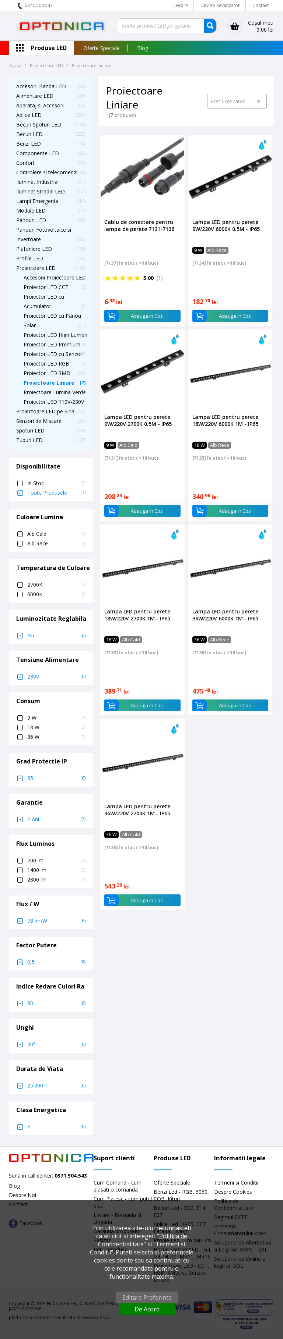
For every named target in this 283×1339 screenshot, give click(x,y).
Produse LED (49, 48)
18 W (56, 727)
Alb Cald (56, 534)
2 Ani (56, 819)
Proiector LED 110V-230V (54, 401)
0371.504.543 (39, 5)
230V (56, 676)
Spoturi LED (30, 430)
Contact (260, 5)
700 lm (56, 860)
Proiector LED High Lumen (55, 334)
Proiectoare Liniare (49, 382)
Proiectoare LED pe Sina (45, 411)
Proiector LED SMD (47, 373)
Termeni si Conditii (236, 1182)
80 (56, 1003)
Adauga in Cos (133, 316)
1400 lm (56, 870)
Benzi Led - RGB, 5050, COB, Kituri (181, 1195)
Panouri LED (31, 220)
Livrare (181, 5)
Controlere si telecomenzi (46, 172)
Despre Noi (22, 1195)
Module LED (31, 210)
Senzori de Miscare (39, 420)
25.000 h (56, 1085)
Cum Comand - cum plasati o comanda (118, 1186)
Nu (56, 635)
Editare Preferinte (147, 1297)
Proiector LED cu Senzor (53, 353)
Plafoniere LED (34, 248)
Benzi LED (28, 143)
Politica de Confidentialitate (142, 1240)
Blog (142, 47)
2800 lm (56, 879)
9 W (56, 718)
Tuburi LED (29, 440)
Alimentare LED (34, 95)
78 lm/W (56, 921)
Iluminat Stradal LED (40, 191)
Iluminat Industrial (37, 181)
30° (56, 1044)
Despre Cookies (233, 1191)
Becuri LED (29, 134)
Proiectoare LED (36, 267)
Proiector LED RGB (46, 363)
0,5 (56, 962)
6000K (56, 594)
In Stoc (56, 483)
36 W (56, 737)
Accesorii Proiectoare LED (55, 277)
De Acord (147, 1309)
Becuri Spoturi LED (38, 124)
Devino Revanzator (220, 5)
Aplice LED (29, 114)
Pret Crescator (235, 101)
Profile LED (29, 258)
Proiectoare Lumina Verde (55, 392)
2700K (56, 585)
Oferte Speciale (101, 47)
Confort (25, 162)
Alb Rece (56, 543)
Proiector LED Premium (52, 344)
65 (56, 778)
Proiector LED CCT (46, 287)
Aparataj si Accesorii (40, 105)
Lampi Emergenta (37, 200)
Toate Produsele (56, 493)
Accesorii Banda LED (41, 86)
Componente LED (37, 153)
